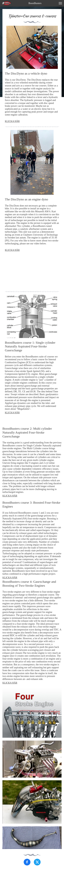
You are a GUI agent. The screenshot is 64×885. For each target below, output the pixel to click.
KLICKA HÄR (12, 121)
